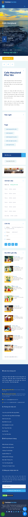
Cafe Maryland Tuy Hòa (11, 137)
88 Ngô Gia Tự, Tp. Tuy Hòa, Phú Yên (18, 308)
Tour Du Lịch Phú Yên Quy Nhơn (10, 412)
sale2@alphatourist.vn (12, 399)
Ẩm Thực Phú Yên (7, 428)
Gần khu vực (15, 155)
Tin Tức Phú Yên (6, 434)
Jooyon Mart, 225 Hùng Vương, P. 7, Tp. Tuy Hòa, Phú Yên (18, 269)
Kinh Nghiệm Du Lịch (7, 425)
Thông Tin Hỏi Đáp (7, 450)
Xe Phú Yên (5, 431)
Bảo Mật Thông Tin (7, 459)
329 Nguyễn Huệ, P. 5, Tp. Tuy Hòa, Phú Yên (18, 348)
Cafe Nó (15, 276)
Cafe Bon (15, 345)
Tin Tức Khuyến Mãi (7, 462)
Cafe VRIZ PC (16, 266)
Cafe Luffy (15, 325)
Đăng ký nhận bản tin (14, 490)
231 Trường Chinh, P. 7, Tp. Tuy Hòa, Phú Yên (18, 318)
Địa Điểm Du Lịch (6, 421)
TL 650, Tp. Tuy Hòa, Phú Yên (18, 298)
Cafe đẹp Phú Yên (10, 144)
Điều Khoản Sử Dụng (7, 444)
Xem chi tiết (7, 262)
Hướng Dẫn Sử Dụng (7, 456)
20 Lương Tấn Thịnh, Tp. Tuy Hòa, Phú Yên (17, 288)
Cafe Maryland (9, 133)
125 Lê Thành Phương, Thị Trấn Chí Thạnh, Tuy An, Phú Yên (18, 328)
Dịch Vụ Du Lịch (6, 418)
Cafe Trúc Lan (16, 256)
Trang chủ (4, 50)
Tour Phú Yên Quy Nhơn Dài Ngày (11, 415)
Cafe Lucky (15, 286)
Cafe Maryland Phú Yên (11, 129)
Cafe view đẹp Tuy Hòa (11, 140)
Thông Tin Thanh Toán (8, 466)
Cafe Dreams (16, 296)
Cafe (11, 50)
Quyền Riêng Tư (6, 453)
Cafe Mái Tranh (16, 335)
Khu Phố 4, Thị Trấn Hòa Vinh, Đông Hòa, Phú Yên (18, 278)
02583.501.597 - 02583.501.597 (17, 402)
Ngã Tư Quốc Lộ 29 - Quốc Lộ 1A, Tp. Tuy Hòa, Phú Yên (18, 259)
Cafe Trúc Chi (16, 306)
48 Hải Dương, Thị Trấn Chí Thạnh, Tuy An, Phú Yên (18, 338)
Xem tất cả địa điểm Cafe (11, 356)
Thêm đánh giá (8, 45)
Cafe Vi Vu (15, 315)
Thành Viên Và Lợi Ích (8, 447)
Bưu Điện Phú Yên (10, 161)
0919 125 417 (6, 29)
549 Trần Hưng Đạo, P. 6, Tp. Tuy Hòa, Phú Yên (14, 31)
